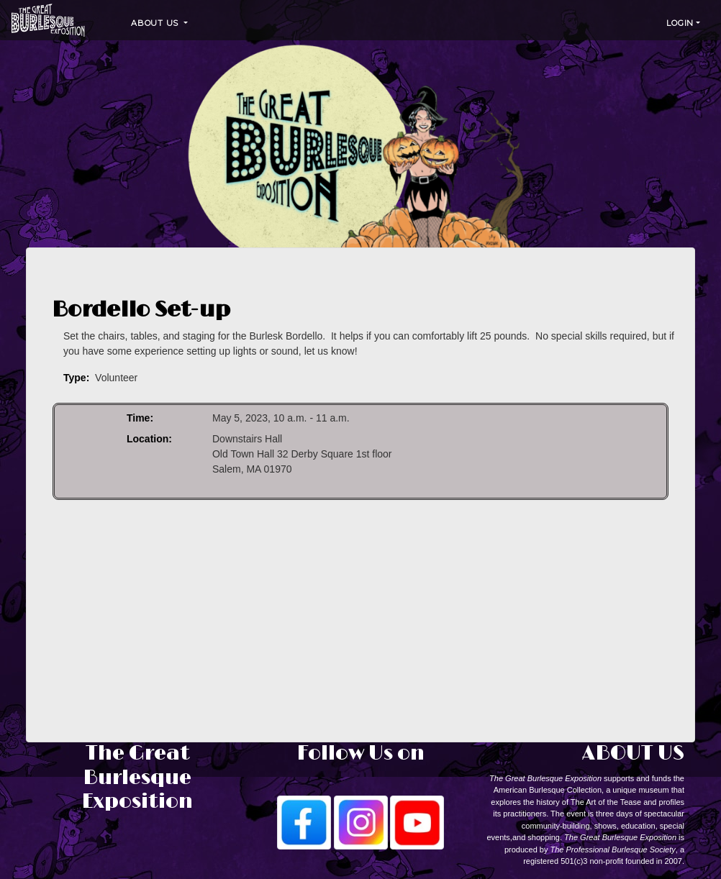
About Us (156, 23)
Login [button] (680, 23)
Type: (76, 377)
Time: (140, 418)
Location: (149, 439)
